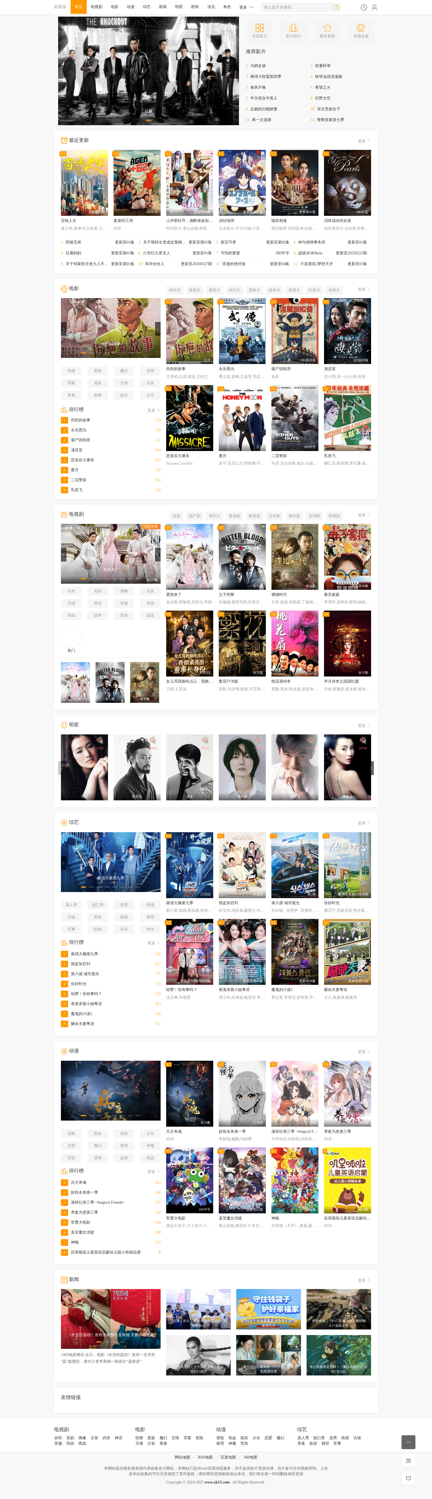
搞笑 (124, 1133)
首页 (79, 7)
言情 (150, 371)
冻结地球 (226, 221)
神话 (98, 603)
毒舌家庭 (332, 595)
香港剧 (234, 516)
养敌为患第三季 (79, 1212)
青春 (71, 395)
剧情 (195, 7)
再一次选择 (261, 120)
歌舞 (98, 395)
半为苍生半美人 (263, 98)
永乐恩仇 (73, 430)
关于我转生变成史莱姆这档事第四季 (174, 242)
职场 (98, 929)
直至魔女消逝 (77, 1232)
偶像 (124, 591)
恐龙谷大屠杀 (77, 460)
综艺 (147, 7)
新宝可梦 (228, 242)
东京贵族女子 (328, 109)
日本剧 (274, 516)
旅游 (124, 917)
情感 (150, 905)
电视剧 (96, 7)
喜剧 (98, 591)
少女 (150, 1133)
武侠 (71, 603)
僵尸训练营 (75, 440)
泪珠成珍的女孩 (337, 221)
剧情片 (294, 290)
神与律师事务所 (311, 242)
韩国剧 (334, 516)
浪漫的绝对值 (233, 264)
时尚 (150, 929)
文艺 (150, 395)
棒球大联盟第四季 (265, 77)
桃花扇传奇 (281, 681)
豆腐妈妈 (73, 253)
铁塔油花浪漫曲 (328, 77)
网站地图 (182, 1457)
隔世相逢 (279, 221)
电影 (115, 7)
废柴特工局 (123, 221)
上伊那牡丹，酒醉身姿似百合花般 (195, 221)
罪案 (71, 383)
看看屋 (60, 6)
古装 (150, 383)
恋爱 (71, 1146)
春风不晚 (258, 87)
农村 (71, 591)
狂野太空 (323, 98)
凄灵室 (72, 450)
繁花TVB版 (228, 681)
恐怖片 (254, 290)
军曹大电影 (75, 1222)
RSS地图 (205, 1457)
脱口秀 (98, 905)
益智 (124, 1158)
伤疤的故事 (75, 420)
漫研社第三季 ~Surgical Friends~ (93, 1202)
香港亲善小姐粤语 (81, 1004)
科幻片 (234, 290)
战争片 (274, 290)
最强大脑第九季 (79, 954)
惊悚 (71, 371)
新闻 (163, 7)
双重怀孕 (323, 66)
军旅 (124, 615)
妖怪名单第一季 (79, 1192)
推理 (124, 1146)
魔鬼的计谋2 (76, 1014)
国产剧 (194, 516)
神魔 (150, 1146)
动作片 (175, 290)
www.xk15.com (217, 1482)
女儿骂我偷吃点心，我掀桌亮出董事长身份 (203, 681)
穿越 (124, 603)
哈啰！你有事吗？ (81, 994)
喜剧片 (194, 290)
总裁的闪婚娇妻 (263, 109)
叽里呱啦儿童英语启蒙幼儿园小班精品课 (101, 1252)
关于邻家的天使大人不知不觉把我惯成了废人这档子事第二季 (118, 264)
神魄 (70, 1242)
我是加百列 (75, 964)
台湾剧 (314, 516)
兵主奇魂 (73, 1182)
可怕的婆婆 (230, 253)
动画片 (334, 290)
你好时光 (73, 984)
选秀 (124, 905)
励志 (124, 395)
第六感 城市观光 (80, 974)
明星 (179, 7)
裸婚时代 (279, 595)
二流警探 (73, 480)
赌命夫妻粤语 (77, 1024)
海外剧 (294, 516)
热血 (98, 1133)
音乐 (124, 929)
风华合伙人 (154, 264)
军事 (71, 929)
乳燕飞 (72, 490)
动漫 (131, 7)
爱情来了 (174, 595)
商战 (71, 615)
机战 (150, 1158)
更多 (246, 7)
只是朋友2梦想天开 (316, 264)
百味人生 (68, 221)
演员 (211, 7)
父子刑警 (226, 595)
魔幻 (124, 371)
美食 (98, 917)
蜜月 (70, 470)
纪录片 (314, 290)
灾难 (124, 383)
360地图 (250, 1457)
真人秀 (71, 905)
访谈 (71, 917)
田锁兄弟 (73, 242)
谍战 (150, 615)
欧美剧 (254, 516)
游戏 (98, 1158)
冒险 (98, 383)
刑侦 (150, 603)
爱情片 (214, 290)
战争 (98, 615)
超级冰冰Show (310, 253)
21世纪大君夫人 (156, 253)
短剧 (177, 516)
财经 (150, 917)
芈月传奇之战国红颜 (341, 681)
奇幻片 (214, 516)
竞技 (71, 1158)
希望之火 (323, 87)
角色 (227, 7)
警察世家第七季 (330, 120)
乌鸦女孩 (258, 66)
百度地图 (228, 1457)
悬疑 (98, 371)
